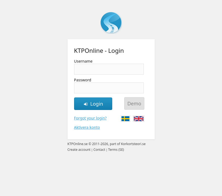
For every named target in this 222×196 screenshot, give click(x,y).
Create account (79, 149)
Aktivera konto (87, 127)
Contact (99, 149)
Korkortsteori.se (133, 144)
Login (93, 103)
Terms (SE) (116, 149)
